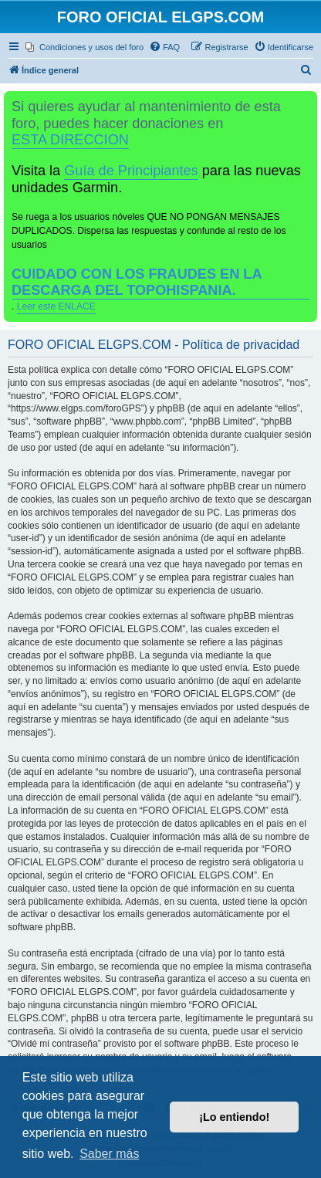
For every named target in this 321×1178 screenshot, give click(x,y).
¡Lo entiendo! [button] (234, 1117)
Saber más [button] (109, 1153)
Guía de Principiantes (131, 170)
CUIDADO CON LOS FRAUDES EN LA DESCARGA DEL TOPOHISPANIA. (137, 282)
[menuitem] (84, 47)
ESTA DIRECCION (70, 139)
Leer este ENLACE (56, 306)
